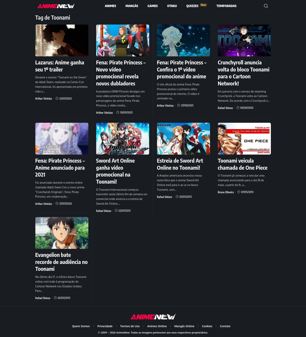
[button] (266, 6)
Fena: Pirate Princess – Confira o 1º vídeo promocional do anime (182, 69)
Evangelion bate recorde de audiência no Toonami (58, 260)
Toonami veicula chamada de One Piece (243, 163)
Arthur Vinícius (43, 98)
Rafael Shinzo (225, 107)
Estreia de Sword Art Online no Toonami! (180, 163)
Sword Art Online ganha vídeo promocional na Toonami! (115, 170)
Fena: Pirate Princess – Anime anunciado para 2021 (60, 166)
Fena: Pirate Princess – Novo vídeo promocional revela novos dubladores (121, 72)
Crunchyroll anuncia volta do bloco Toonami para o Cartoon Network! (244, 72)
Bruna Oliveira (226, 191)
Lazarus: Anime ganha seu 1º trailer (60, 65)
